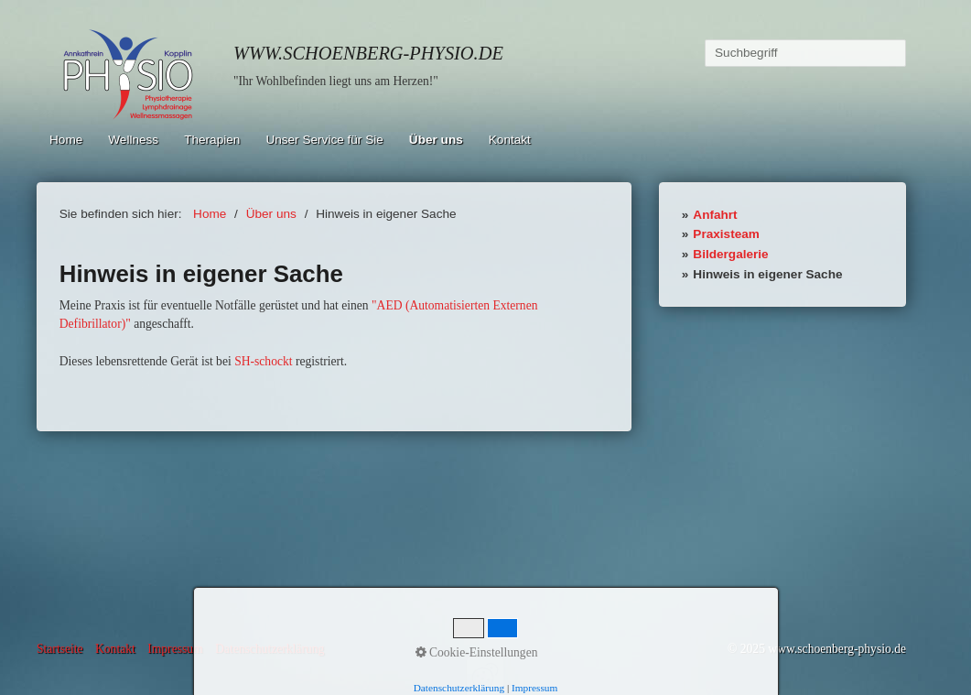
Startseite (60, 649)
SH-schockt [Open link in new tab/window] (263, 361)
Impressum (174, 649)
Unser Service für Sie (324, 140)
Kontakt (510, 140)
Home (65, 140)
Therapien (212, 140)
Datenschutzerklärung (269, 649)
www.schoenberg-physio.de (368, 53)
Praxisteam (726, 234)
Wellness (133, 140)
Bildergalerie (730, 254)
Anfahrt (715, 215)
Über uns (436, 140)
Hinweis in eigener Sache (767, 274)
